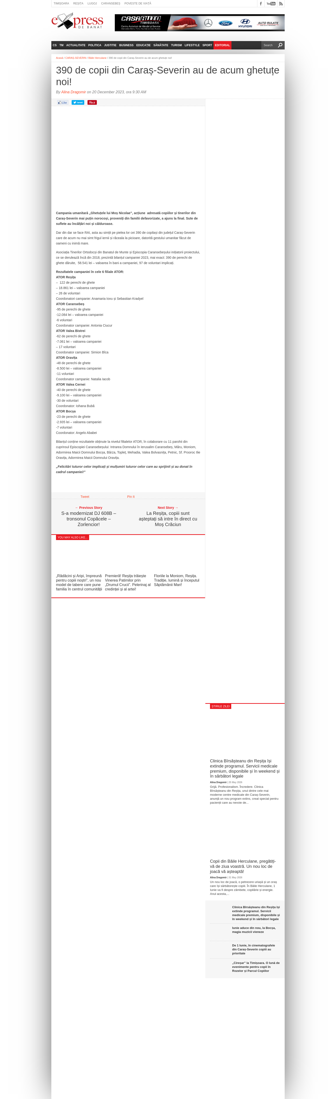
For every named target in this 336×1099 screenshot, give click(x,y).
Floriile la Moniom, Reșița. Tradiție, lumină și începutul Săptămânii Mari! (176, 580)
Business (126, 45)
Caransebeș (110, 3)
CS (55, 45)
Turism (176, 45)
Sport (207, 45)
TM (61, 45)
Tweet (84, 497)
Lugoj (92, 3)
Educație (143, 45)
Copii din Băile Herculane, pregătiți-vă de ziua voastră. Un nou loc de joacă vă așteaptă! (243, 866)
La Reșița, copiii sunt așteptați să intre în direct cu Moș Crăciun (168, 519)
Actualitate (75, 45)
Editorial (222, 45)
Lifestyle (192, 45)
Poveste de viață (137, 3)
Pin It (131, 497)
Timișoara (61, 3)
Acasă (59, 57)
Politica (94, 45)
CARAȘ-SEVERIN (75, 57)
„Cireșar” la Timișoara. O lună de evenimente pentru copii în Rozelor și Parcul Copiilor (256, 967)
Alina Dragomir (73, 92)
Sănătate (161, 45)
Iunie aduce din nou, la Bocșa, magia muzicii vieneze (254, 930)
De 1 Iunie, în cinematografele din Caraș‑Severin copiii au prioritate (253, 949)
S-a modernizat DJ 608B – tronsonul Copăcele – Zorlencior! (88, 519)
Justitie (110, 45)
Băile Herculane (97, 57)
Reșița (78, 3)
